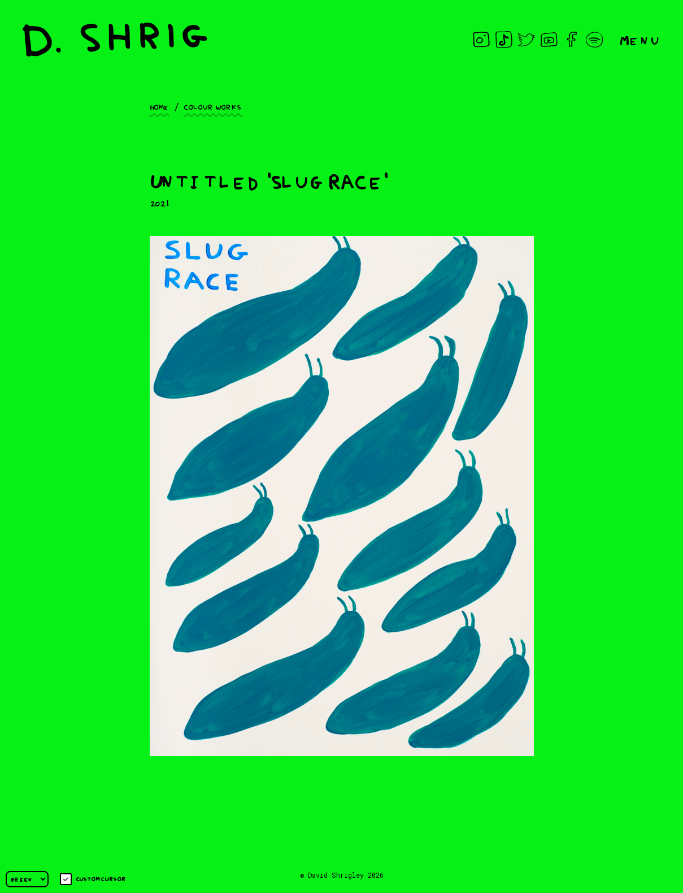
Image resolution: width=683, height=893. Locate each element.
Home (159, 106)
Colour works (213, 106)
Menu (640, 39)
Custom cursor (93, 879)
